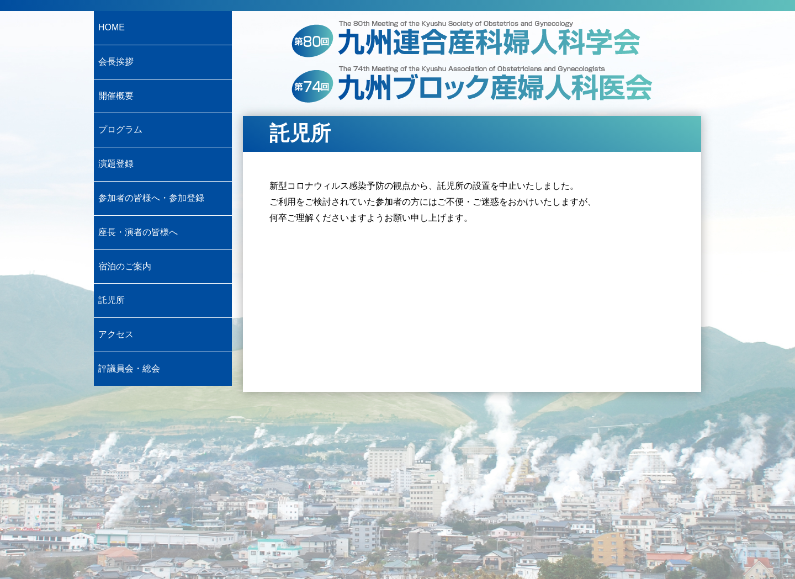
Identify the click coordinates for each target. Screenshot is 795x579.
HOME (111, 27)
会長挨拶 (116, 61)
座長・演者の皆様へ (138, 232)
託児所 (111, 300)
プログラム (120, 129)
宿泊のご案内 (124, 266)
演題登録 (116, 163)
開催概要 (116, 95)
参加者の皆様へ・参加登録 (151, 198)
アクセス (116, 334)
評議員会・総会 (129, 368)
